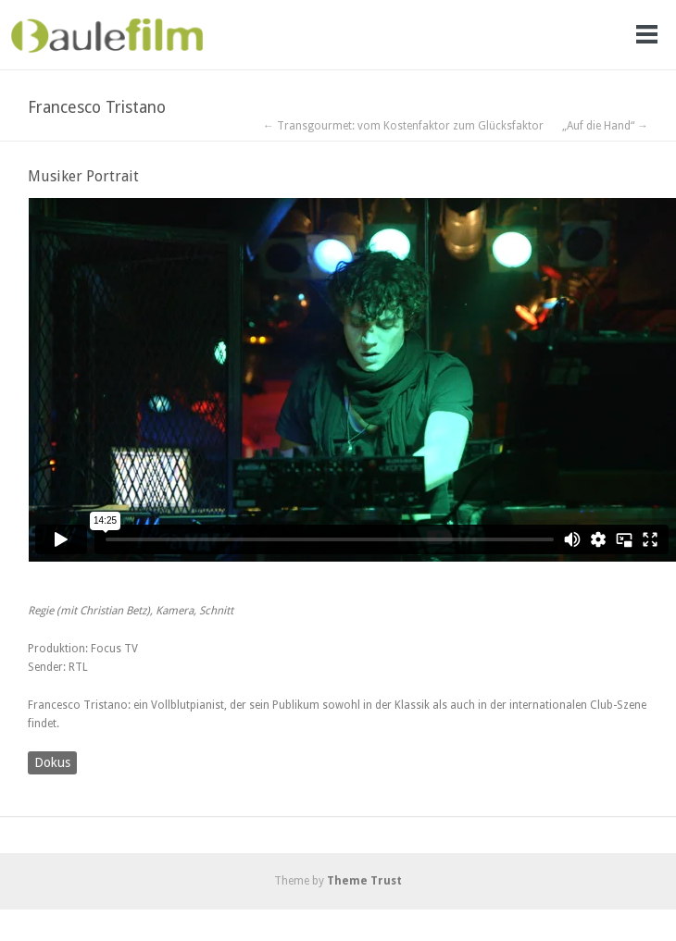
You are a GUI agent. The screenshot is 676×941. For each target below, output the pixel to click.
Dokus (52, 762)
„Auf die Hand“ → (605, 125)
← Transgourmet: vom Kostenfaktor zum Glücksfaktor (403, 125)
